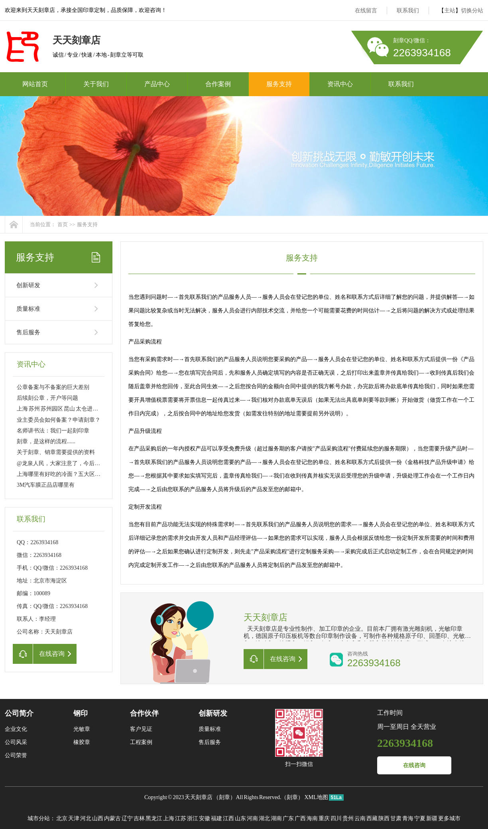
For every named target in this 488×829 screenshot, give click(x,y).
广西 (300, 818)
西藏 (372, 818)
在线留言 (366, 11)
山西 (97, 818)
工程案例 (141, 742)
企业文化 (16, 729)
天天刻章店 (199, 797)
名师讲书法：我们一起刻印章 (53, 431)
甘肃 (395, 818)
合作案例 (218, 84)
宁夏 (419, 818)
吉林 (139, 818)
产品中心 (157, 84)
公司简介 (19, 713)
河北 (85, 818)
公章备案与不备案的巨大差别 (53, 387)
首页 (62, 224)
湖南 (276, 818)
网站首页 (35, 84)
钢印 (80, 713)
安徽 (204, 818)
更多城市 (449, 818)
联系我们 (408, 11)
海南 (312, 818)
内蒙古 (112, 818)
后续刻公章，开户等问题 (47, 398)
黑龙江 (154, 818)
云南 (360, 818)
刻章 (224, 797)
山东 (240, 818)
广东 (288, 818)
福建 (216, 818)
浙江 (192, 818)
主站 (449, 11)
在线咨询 (414, 765)
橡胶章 (81, 742)
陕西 (384, 818)
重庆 (324, 818)
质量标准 (28, 309)
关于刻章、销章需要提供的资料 (56, 452)
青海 (407, 818)
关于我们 (96, 84)
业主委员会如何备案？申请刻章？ (58, 420)
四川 (336, 818)
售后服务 (28, 332)
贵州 (348, 818)
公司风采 (16, 742)
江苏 (180, 818)
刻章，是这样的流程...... (46, 441)
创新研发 (28, 285)
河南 (252, 818)
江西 (228, 818)
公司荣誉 (16, 755)
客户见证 (141, 729)
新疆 (431, 818)
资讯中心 (340, 84)
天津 (73, 818)
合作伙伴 (144, 713)
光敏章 (81, 729)
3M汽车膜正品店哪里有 (46, 485)
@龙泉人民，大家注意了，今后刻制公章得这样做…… (83, 463)
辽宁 (127, 818)
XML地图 (316, 797)
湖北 (264, 818)
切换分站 (472, 11)
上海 (168, 818)
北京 (61, 818)
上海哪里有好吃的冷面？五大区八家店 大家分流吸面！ (84, 474)
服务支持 (279, 84)
